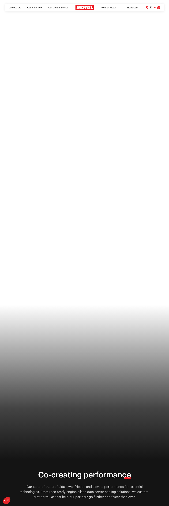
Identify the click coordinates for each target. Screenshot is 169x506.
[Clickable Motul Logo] (84, 7)
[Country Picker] (158, 7)
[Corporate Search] (147, 7)
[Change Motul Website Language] (153, 7)
